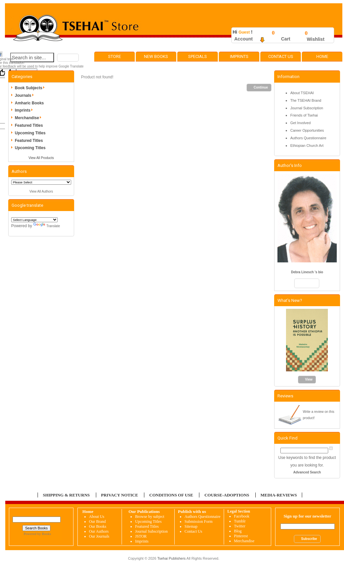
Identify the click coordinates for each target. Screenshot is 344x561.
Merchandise (29, 118)
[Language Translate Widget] (34, 219)
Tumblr (240, 521)
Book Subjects (31, 88)
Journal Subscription (306, 108)
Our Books (97, 526)
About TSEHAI (302, 93)
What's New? (289, 300)
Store (114, 56)
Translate (46, 226)
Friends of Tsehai (304, 115)
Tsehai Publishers (171, 558)
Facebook (241, 516)
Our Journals (99, 536)
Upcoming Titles (30, 133)
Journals (25, 95)
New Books (156, 56)
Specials (197, 56)
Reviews (285, 395)
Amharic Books (29, 103)
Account (243, 38)
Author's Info (289, 165)
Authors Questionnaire (308, 138)
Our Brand (97, 521)
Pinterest (241, 536)
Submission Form (199, 521)
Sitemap (191, 526)
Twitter (239, 526)
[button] (68, 58)
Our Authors (99, 531)
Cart (285, 38)
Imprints (239, 56)
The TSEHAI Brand (305, 100)
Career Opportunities (307, 130)
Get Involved (300, 123)
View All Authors (41, 191)
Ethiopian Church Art (307, 145)
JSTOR (141, 536)
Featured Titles (29, 125)
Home (322, 56)
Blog (238, 531)
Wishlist (316, 39)
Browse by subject (149, 516)
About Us (96, 516)
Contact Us (280, 56)
